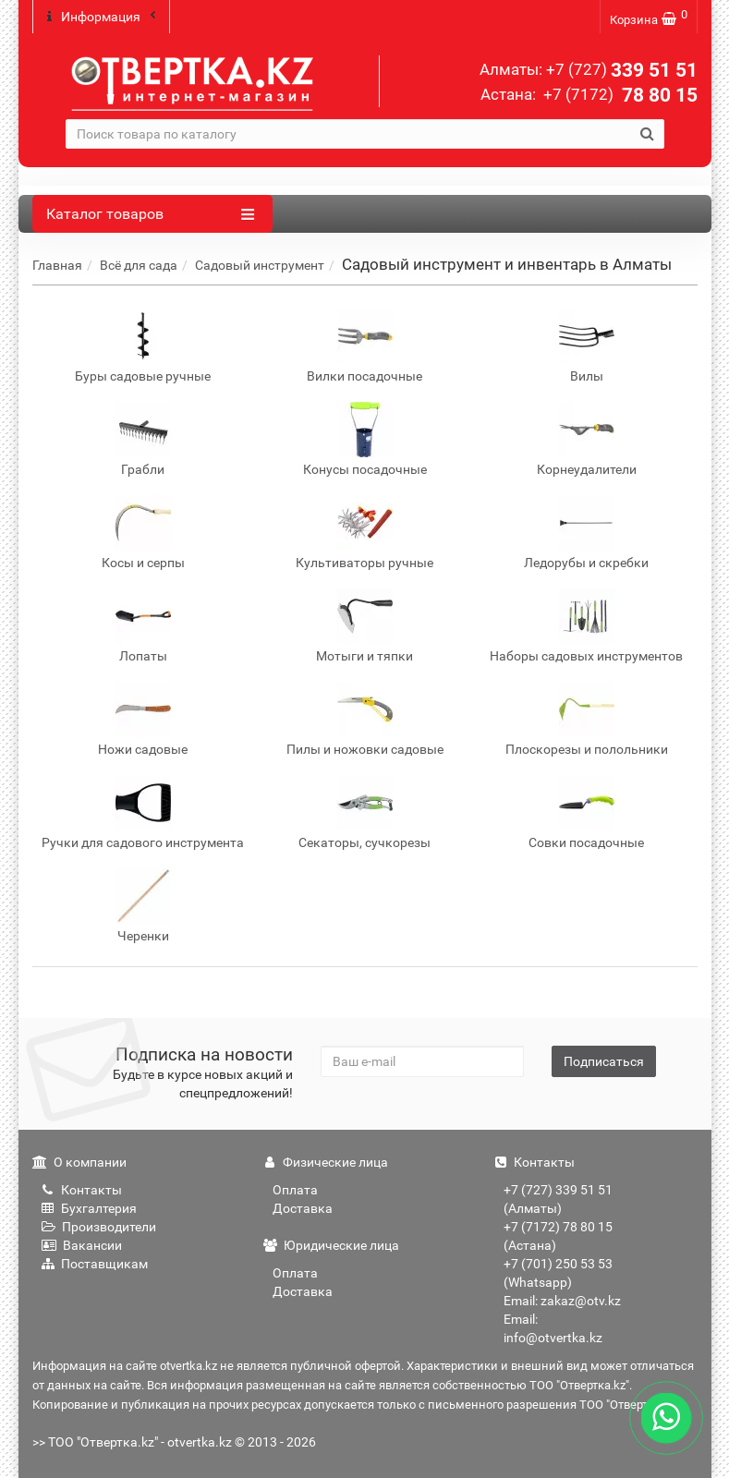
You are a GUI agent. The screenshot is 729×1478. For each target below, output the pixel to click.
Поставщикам (95, 1262)
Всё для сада (138, 264)
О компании (79, 1161)
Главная (57, 264)
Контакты (82, 1188)
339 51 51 (622, 70)
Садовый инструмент (259, 264)
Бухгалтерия (89, 1207)
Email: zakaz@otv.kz (562, 1299)
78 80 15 (619, 95)
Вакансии (82, 1244)
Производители (99, 1225)
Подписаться (604, 1060)
